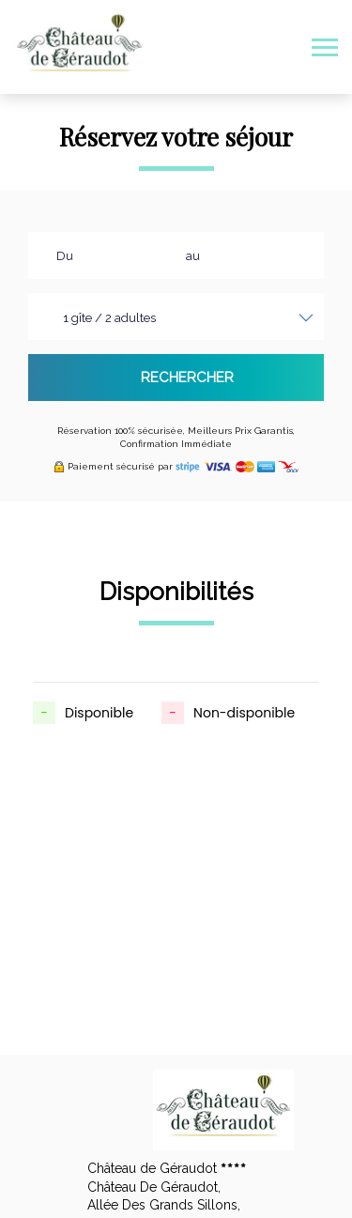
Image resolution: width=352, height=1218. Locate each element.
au (193, 256)
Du (64, 256)
